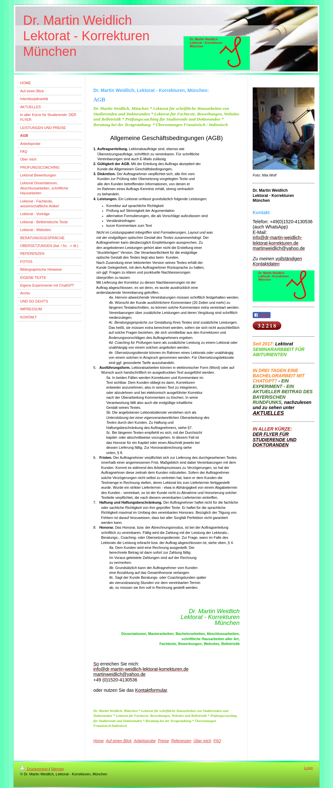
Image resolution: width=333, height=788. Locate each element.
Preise (163, 741)
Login (308, 768)
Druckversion (34, 769)
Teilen (261, 315)
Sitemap (57, 769)
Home (98, 741)
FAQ (217, 741)
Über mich (202, 741)
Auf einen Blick (118, 741)
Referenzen (181, 741)
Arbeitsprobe (145, 741)
